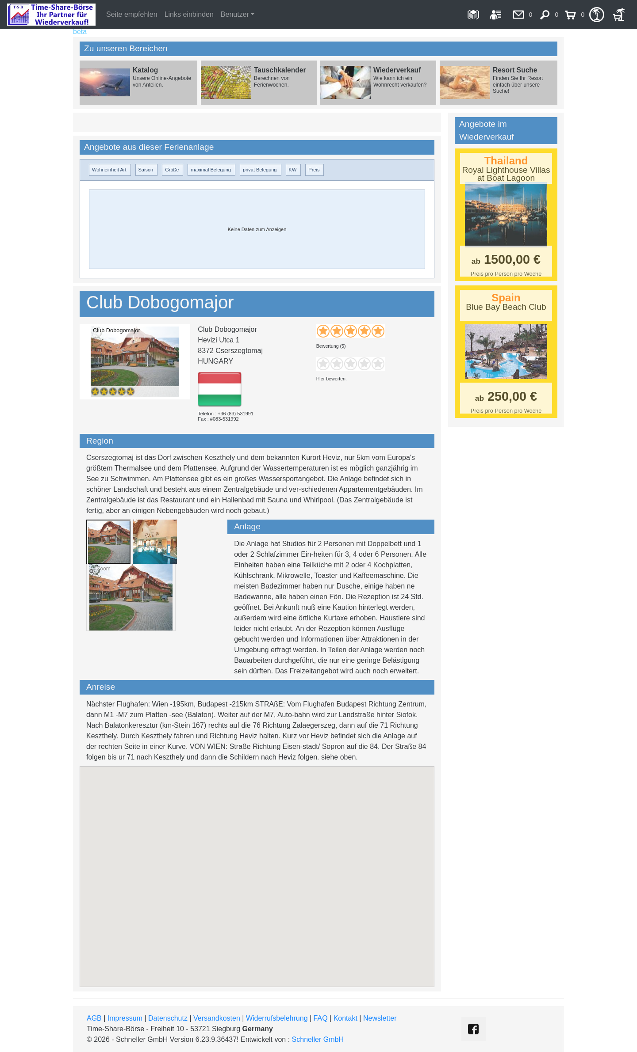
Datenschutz (168, 1018)
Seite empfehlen (131, 14)
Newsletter (380, 1018)
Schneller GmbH (318, 1039)
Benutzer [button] (235, 14)
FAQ (321, 1018)
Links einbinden (189, 14)
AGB (94, 1018)
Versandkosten (216, 1018)
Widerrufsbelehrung (277, 1018)
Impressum (124, 1018)
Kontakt (345, 1018)
